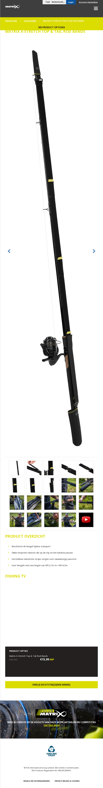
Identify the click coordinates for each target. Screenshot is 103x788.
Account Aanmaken (88, 2)
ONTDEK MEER (52, 725)
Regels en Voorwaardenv (37, 781)
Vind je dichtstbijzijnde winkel (51, 684)
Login (71, 2)
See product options (51, 27)
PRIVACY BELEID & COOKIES (67, 781)
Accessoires (30, 21)
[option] (51, 247)
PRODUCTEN (11, 21)
